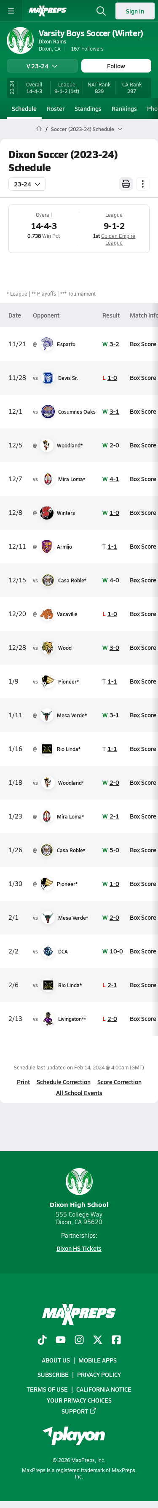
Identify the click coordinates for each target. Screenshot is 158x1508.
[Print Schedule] (126, 184)
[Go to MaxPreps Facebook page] (116, 1340)
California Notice (103, 1389)
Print (23, 1081)
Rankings (124, 108)
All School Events (79, 1092)
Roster (55, 108)
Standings (88, 108)
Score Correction (119, 1081)
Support (79, 1411)
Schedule (24, 108)
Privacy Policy (99, 1375)
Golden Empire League (118, 239)
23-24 (27, 184)
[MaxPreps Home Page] (39, 129)
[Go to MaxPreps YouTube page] (61, 1340)
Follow (116, 66)
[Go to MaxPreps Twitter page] (98, 1340)
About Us (56, 1360)
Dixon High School (79, 1188)
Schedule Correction (64, 1081)
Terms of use (47, 1389)
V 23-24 (42, 66)
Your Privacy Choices (79, 1400)
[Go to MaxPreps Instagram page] (79, 1340)
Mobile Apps (97, 1360)
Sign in (135, 11)
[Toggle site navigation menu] (11, 11)
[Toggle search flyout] (101, 11)
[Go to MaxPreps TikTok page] (42, 1340)
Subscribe (53, 1375)
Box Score (143, 343)
